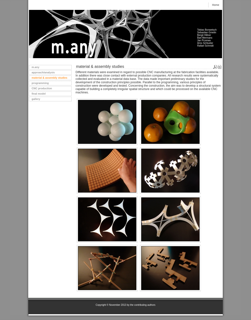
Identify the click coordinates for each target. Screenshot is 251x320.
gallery (36, 98)
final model (39, 93)
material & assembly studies (49, 77)
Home (215, 4)
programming (40, 83)
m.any (35, 67)
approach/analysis (43, 72)
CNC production (42, 88)
